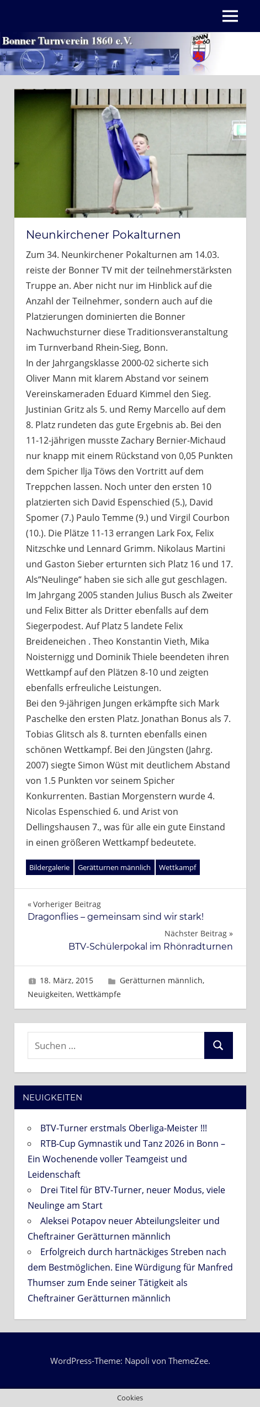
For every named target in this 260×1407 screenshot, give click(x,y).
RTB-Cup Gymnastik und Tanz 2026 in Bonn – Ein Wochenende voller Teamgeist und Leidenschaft (126, 1159)
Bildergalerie (49, 867)
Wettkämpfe (98, 994)
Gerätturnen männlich (114, 867)
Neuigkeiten (50, 994)
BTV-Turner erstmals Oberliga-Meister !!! (123, 1128)
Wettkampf (177, 867)
